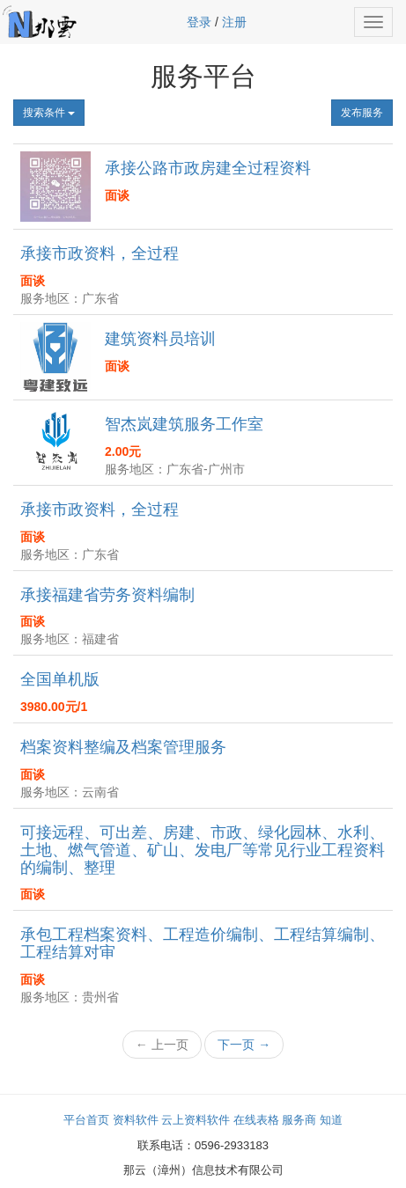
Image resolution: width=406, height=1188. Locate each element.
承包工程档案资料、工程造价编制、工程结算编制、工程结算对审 (202, 943)
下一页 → (244, 1045)
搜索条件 (49, 112)
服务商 (299, 1119)
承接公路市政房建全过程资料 (208, 168)
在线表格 (256, 1119)
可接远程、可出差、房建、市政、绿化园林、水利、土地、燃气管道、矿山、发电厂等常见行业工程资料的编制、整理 (202, 850)
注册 (234, 22)
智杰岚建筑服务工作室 (184, 424)
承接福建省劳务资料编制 (107, 595)
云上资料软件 (195, 1119)
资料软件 (136, 1119)
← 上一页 (162, 1045)
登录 (199, 22)
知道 (331, 1119)
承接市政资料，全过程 (99, 253)
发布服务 (362, 112)
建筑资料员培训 (160, 339)
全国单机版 (60, 679)
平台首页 (86, 1119)
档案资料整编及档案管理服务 (123, 747)
